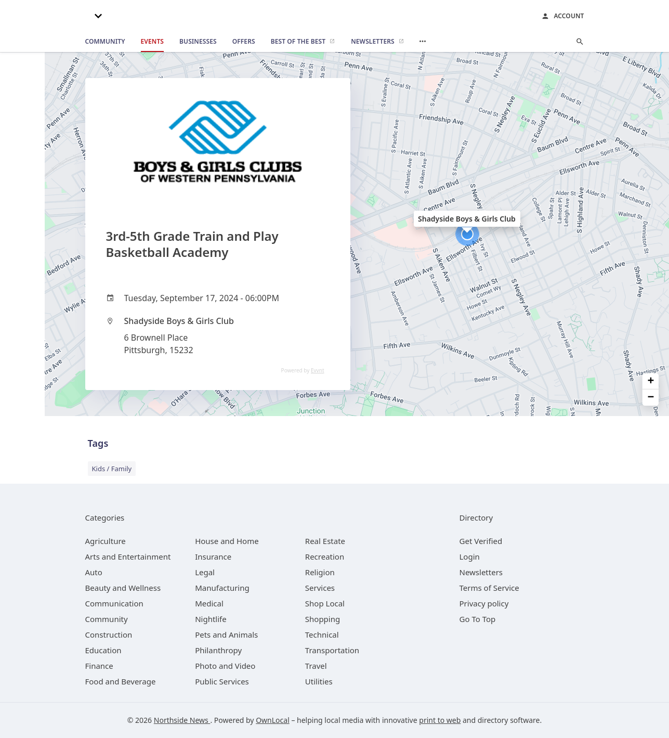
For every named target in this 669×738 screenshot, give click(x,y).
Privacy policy (484, 603)
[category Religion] (320, 572)
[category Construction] (109, 634)
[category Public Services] (222, 681)
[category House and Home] (227, 541)
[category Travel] (316, 666)
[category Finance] (99, 666)
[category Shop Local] (325, 603)
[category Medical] (209, 603)
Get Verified (481, 541)
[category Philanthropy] (218, 650)
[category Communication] (114, 603)
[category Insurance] (213, 556)
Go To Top (478, 619)
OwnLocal (273, 720)
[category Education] (103, 650)
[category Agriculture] (105, 541)
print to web (440, 720)
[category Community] (106, 619)
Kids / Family (112, 468)
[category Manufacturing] (222, 587)
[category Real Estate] (325, 541)
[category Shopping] (322, 619)
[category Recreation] (324, 556)
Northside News (182, 720)
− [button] (651, 397)
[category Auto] (93, 572)
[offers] (243, 41)
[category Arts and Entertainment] (128, 556)
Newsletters (481, 572)
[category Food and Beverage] (120, 681)
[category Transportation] (332, 650)
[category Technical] (322, 634)
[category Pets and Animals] (226, 634)
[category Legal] (205, 572)
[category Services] (320, 587)
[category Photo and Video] (225, 666)
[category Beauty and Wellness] (123, 587)
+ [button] (651, 381)
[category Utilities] (319, 681)
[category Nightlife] (211, 619)
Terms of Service (489, 587)
